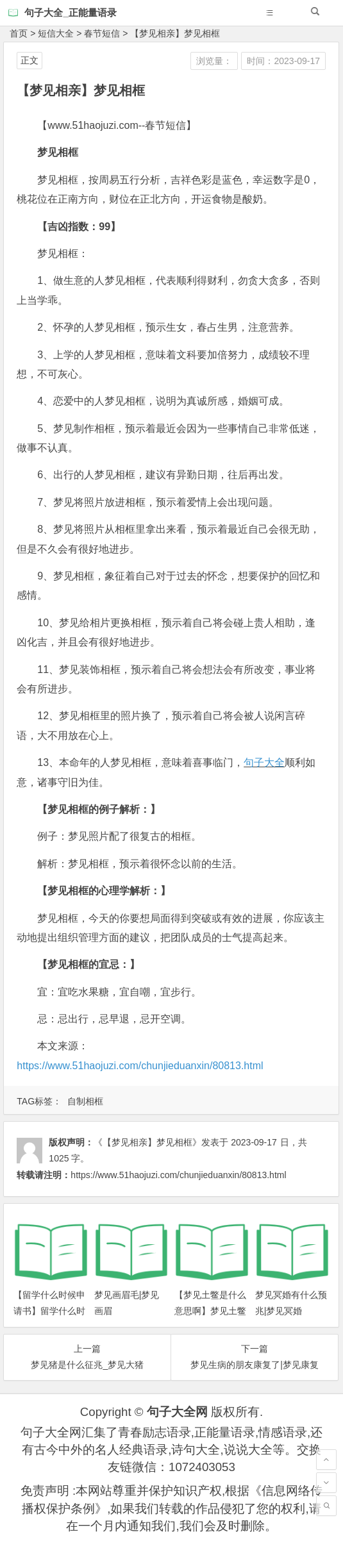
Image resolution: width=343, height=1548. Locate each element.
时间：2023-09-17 (283, 61)
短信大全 (56, 33)
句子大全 (264, 762)
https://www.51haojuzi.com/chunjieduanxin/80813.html (140, 1065)
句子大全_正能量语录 (70, 12)
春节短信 (102, 33)
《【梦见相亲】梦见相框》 (147, 1142)
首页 (19, 33)
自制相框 (85, 1101)
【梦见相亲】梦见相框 (175, 33)
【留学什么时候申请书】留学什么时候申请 (49, 1311)
